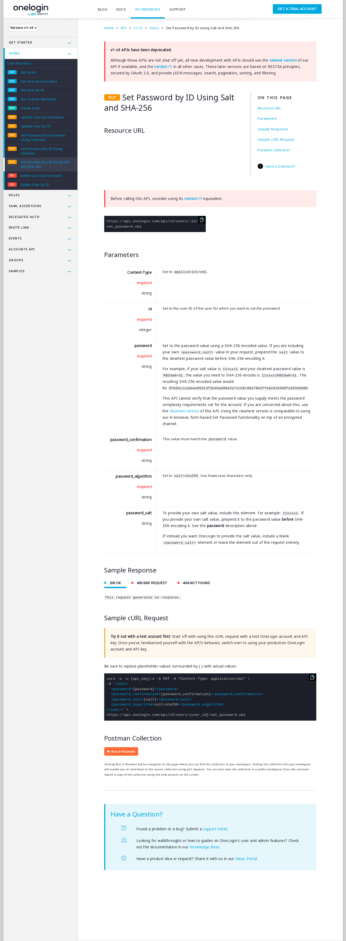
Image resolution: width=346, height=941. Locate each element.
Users (14, 53)
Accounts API (22, 249)
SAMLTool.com (117, 929)
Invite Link (19, 227)
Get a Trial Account (297, 8)
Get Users (29, 72)
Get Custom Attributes (39, 99)
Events (15, 238)
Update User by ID (36, 126)
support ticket (215, 829)
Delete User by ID (35, 184)
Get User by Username (39, 81)
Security (50, 929)
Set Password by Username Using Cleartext (43, 137)
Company (72, 929)
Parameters (267, 118)
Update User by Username (42, 117)
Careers (92, 929)
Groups (16, 260)
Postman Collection (274, 150)
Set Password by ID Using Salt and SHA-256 (45, 164)
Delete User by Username (41, 175)
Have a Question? (281, 166)
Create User (30, 108)
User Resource (19, 63)
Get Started (21, 42)
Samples (17, 271)
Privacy (31, 929)
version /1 (163, 66)
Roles (14, 195)
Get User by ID (32, 90)
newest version (283, 60)
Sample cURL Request (276, 139)
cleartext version (184, 411)
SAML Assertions (25, 206)
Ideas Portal (246, 859)
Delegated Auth (24, 217)
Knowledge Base (204, 847)
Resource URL (269, 108)
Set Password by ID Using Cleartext (42, 151)
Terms (13, 929)
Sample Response (273, 129)
